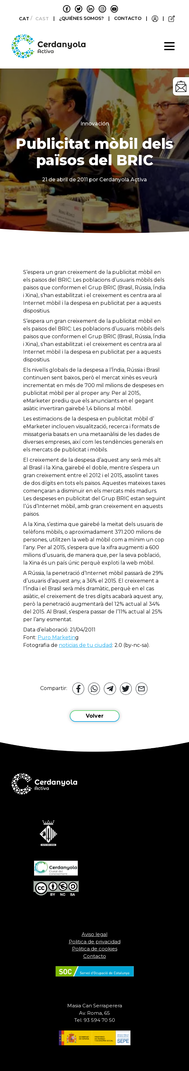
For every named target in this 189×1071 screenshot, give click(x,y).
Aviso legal (94, 934)
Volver (95, 716)
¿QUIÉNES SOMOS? (82, 18)
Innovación (94, 124)
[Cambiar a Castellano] (40, 18)
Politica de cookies (94, 949)
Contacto (94, 956)
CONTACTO (127, 18)
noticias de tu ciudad (85, 645)
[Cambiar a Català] (22, 18)
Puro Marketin (56, 637)
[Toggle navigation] (169, 46)
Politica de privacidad (95, 942)
